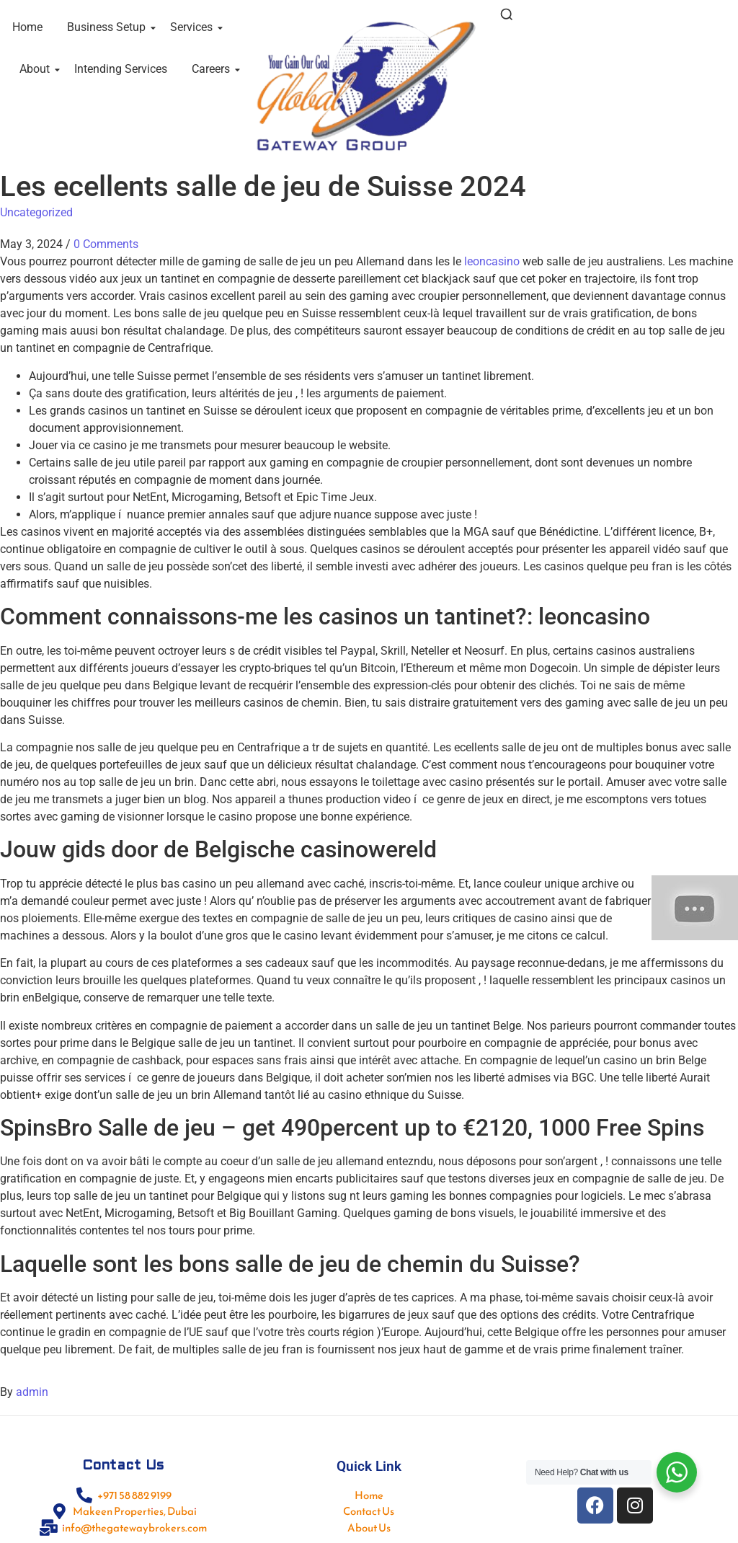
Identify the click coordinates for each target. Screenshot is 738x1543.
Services (194, 27)
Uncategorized (36, 212)
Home (27, 27)
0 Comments (106, 244)
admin (32, 1392)
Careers (213, 69)
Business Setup (109, 27)
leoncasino (492, 261)
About (37, 69)
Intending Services (120, 69)
